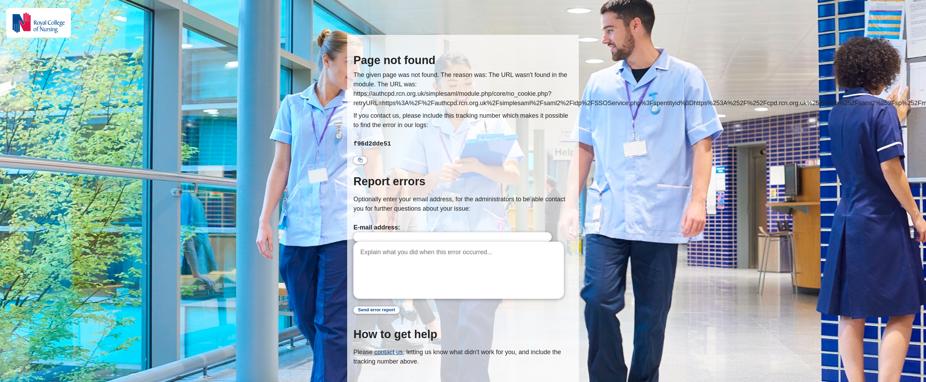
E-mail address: (376, 227)
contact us (388, 352)
